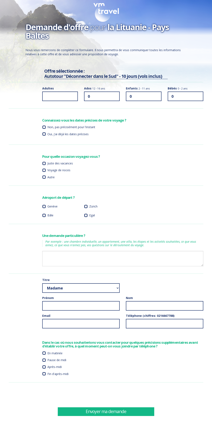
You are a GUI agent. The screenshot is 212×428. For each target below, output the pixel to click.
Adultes (48, 88)
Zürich (93, 206)
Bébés (178, 88)
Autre (51, 177)
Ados (94, 88)
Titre (46, 280)
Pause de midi (56, 360)
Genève (52, 206)
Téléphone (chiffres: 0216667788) (150, 316)
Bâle (50, 215)
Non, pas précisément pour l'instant (71, 127)
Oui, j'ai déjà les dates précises (68, 134)
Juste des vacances (60, 163)
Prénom (48, 298)
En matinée (55, 353)
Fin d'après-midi (58, 374)
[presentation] (157, 395)
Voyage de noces (58, 170)
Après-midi (54, 367)
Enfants (138, 88)
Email (46, 316)
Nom (129, 298)
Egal (92, 215)
